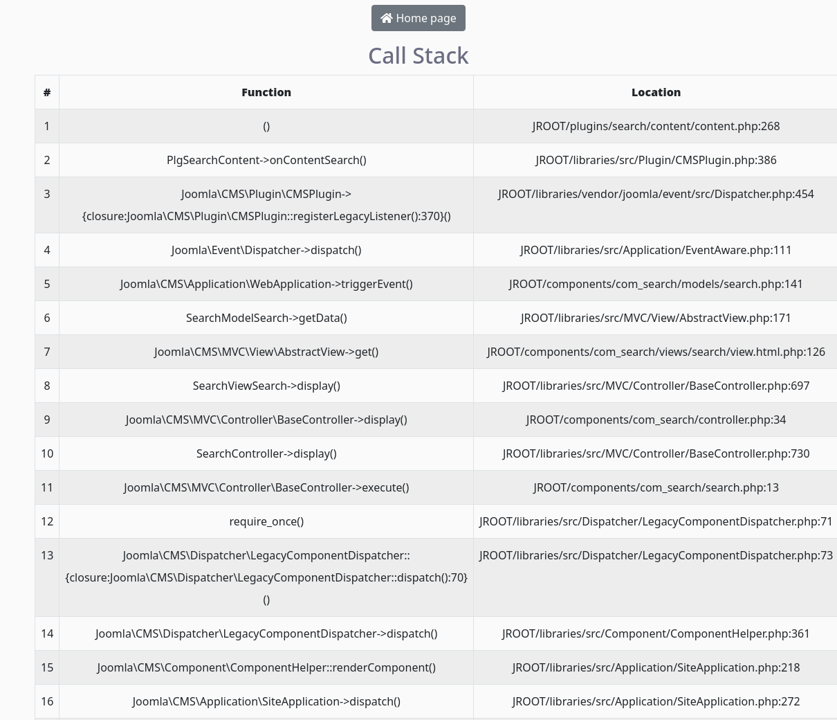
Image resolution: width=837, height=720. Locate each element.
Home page (418, 18)
